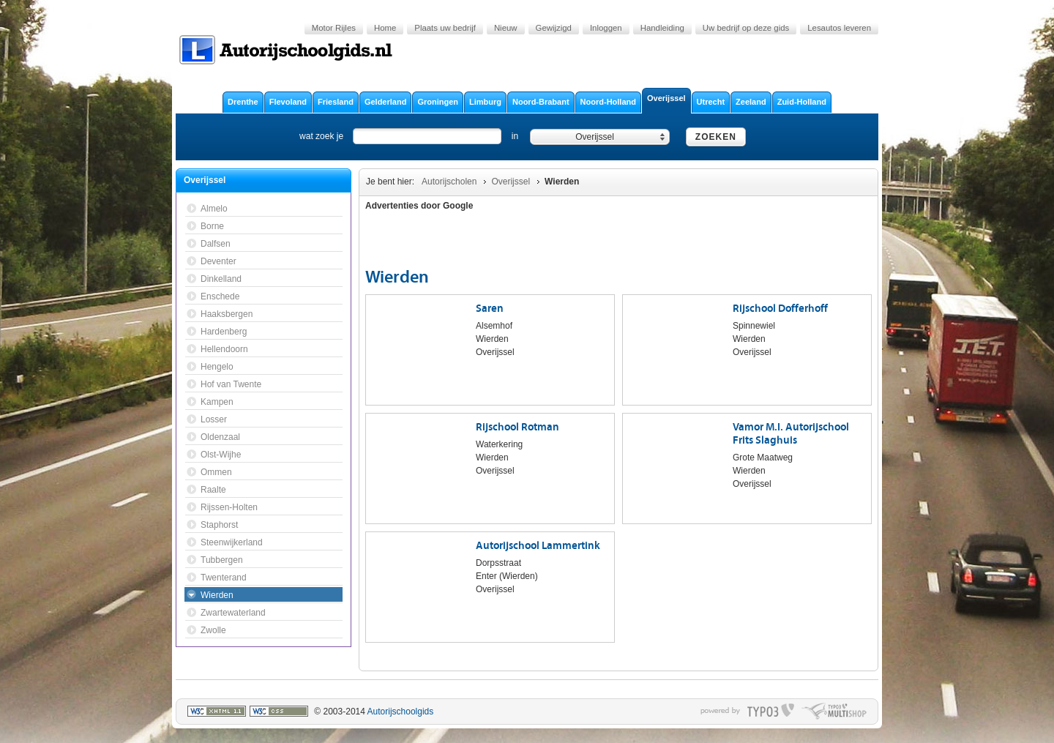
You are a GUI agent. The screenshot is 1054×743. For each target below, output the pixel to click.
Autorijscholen (449, 181)
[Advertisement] (786, 242)
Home (385, 27)
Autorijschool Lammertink (538, 545)
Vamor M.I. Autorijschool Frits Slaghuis (791, 434)
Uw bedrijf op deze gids (746, 27)
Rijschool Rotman (517, 427)
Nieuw (505, 27)
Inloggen (606, 27)
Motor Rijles (334, 27)
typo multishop (834, 711)
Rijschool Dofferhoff (780, 308)
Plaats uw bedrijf (445, 27)
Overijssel (510, 181)
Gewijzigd (554, 27)
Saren (490, 308)
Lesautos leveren (839, 27)
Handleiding (662, 27)
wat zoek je (321, 136)
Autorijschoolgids (400, 711)
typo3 (770, 711)
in (515, 136)
